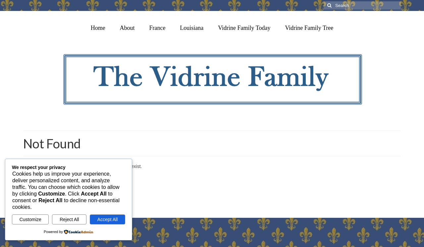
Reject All (69, 219)
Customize (30, 219)
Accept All (107, 219)
